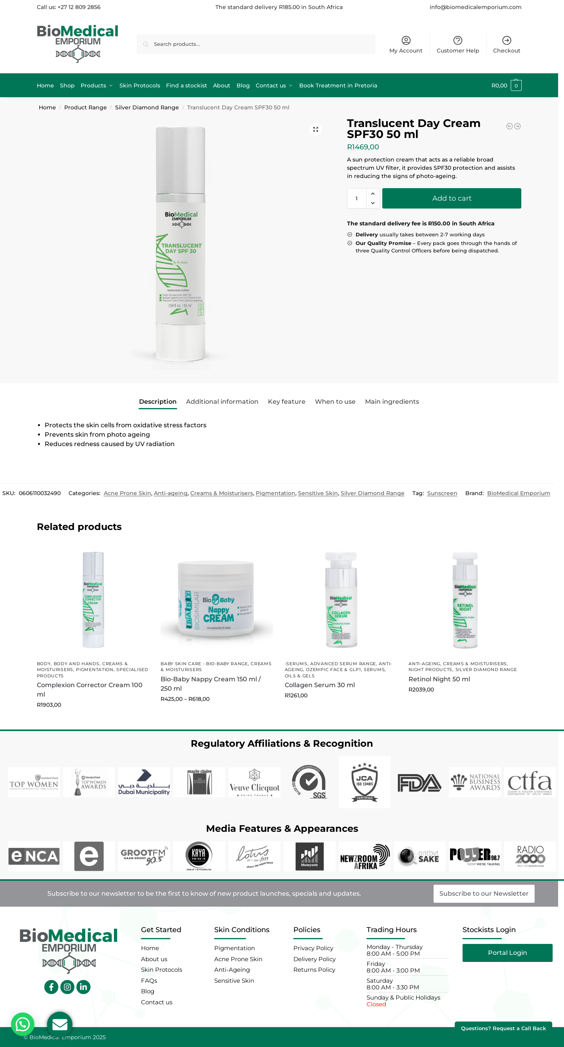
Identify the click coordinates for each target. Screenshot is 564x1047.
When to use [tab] (335, 401)
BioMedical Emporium (518, 493)
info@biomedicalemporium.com (476, 7)
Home (47, 107)
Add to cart (452, 198)
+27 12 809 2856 (79, 7)
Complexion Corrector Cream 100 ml (90, 689)
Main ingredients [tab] (392, 401)
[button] (507, 85)
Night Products (430, 669)
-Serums (296, 663)
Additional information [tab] (222, 401)
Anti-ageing (171, 493)
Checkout (507, 44)
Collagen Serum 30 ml (320, 685)
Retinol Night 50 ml (439, 679)
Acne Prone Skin (127, 493)
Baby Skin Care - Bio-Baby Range (204, 663)
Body (44, 663)
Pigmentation (275, 493)
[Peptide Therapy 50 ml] (517, 126)
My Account (406, 44)
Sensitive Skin (318, 493)
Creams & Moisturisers (221, 493)
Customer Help (458, 44)
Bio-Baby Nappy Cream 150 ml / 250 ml (211, 683)
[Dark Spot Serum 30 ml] (509, 126)
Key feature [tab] (287, 401)
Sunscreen (442, 493)
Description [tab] (158, 401)
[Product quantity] (357, 198)
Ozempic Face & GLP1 (333, 669)
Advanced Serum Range (343, 663)
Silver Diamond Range (147, 107)
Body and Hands (76, 663)
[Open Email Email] (59, 1024)
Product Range (85, 107)
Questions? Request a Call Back (503, 1028)
